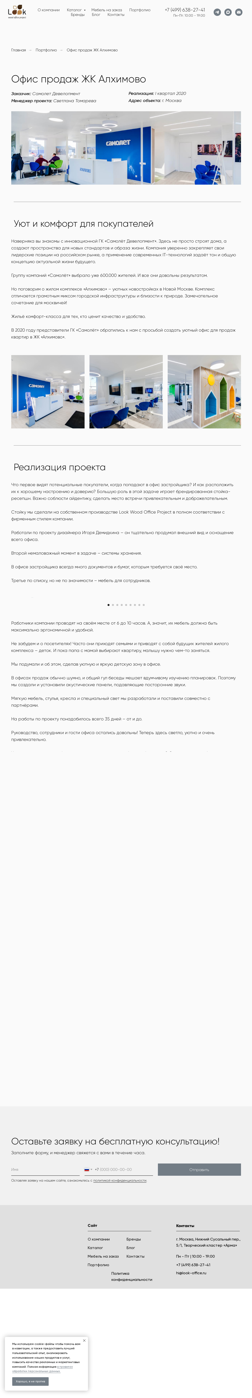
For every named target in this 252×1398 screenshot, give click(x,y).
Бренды (78, 14)
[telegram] (217, 12)
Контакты (116, 14)
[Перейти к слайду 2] (113, 714)
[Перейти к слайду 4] (122, 714)
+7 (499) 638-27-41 (185, 10)
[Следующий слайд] (221, 652)
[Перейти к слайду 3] (117, 714)
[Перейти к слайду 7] (135, 714)
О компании (49, 10)
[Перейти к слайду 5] (126, 714)
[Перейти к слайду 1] (109, 714)
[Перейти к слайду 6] (130, 714)
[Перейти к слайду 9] (144, 714)
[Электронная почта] (238, 12)
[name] (45, 1279)
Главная (18, 50)
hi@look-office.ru (191, 1382)
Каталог (75, 10)
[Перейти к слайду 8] (139, 714)
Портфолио (140, 10)
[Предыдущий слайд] (31, 652)
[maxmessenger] (228, 12)
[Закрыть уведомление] (84, 1340)
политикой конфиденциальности (119, 1290)
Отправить (199, 1279)
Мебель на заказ (106, 10)
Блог (96, 14)
